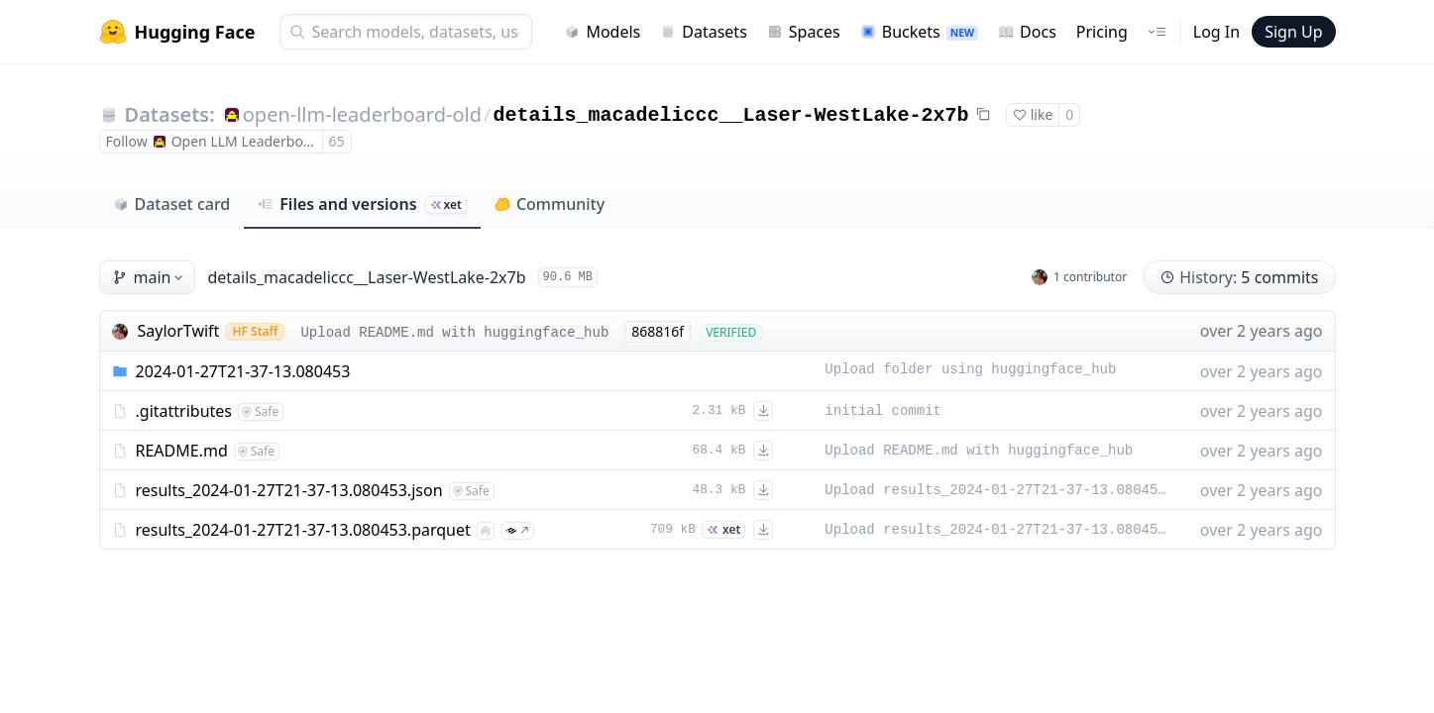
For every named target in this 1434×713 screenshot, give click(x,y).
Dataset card (172, 204)
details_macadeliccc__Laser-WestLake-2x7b (730, 115)
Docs (1027, 32)
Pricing (1102, 32)
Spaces (803, 32)
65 (337, 141)
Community (550, 204)
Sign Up (1293, 32)
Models (602, 32)
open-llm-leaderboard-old (362, 114)
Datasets (703, 32)
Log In (1216, 32)
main (149, 277)
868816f (657, 331)
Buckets (919, 32)
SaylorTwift (179, 331)
